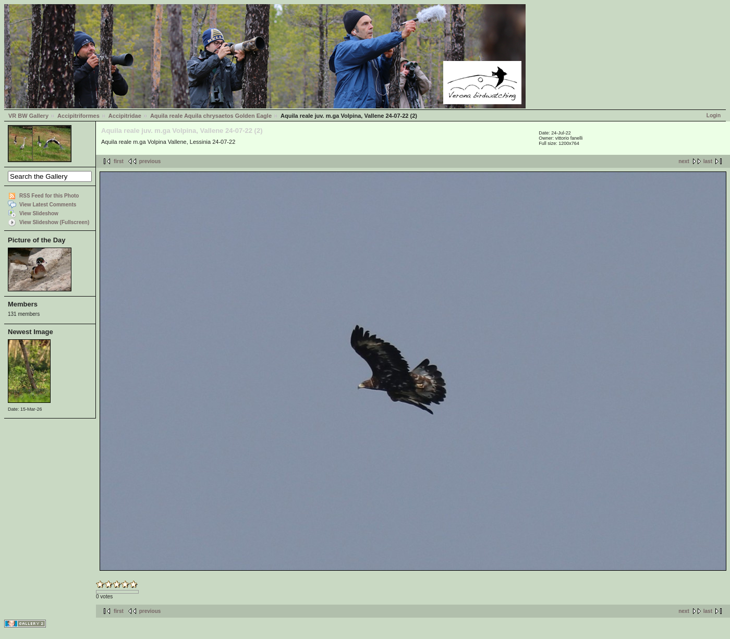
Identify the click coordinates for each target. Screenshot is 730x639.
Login (714, 115)
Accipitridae (124, 116)
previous (150, 161)
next (683, 161)
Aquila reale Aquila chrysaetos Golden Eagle (211, 116)
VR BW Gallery (28, 116)
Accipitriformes (78, 116)
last (707, 161)
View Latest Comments (47, 204)
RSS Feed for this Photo (49, 196)
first (119, 161)
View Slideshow (38, 213)
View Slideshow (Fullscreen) (54, 222)
